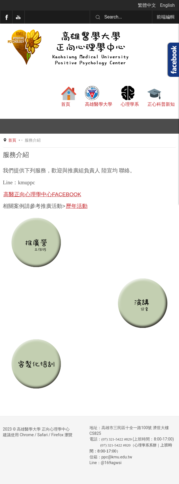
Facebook (6, 17)
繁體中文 (147, 5)
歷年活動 (77, 206)
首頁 (12, 140)
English (167, 5)
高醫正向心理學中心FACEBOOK (42, 194)
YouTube (18, 17)
